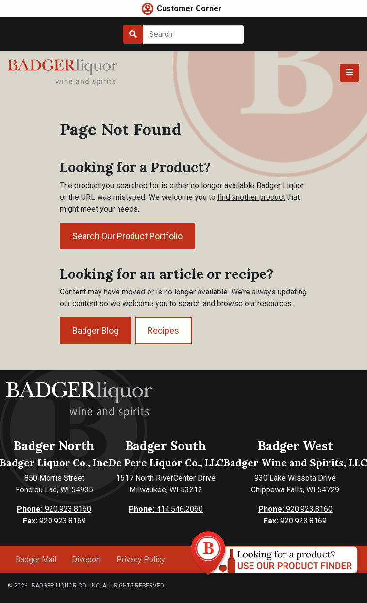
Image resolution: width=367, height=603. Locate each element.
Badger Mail (36, 559)
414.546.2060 (166, 509)
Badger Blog (95, 331)
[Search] (193, 34)
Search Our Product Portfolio (127, 236)
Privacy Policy (141, 559)
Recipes (163, 331)
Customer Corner (189, 8)
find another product (251, 197)
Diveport (86, 559)
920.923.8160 (54, 509)
